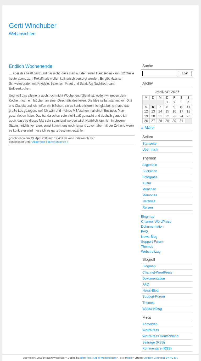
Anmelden (150, 324)
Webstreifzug (150, 251)
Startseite (149, 143)
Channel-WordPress (156, 221)
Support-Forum (152, 242)
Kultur (146, 183)
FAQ (144, 231)
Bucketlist (149, 171)
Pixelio (128, 357)
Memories (149, 195)
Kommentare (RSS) (157, 348)
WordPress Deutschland (160, 336)
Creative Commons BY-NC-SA (160, 357)
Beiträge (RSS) (153, 342)
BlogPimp (85, 357)
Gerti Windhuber (33, 25)
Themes (147, 246)
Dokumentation (152, 226)
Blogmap (147, 216)
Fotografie (150, 177)
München (149, 189)
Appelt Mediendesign (104, 357)
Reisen (147, 207)
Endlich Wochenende (30, 66)
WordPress (150, 330)
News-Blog (149, 237)
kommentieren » (57, 141)
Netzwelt (148, 201)
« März (147, 128)
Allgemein (38, 141)
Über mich (150, 149)
